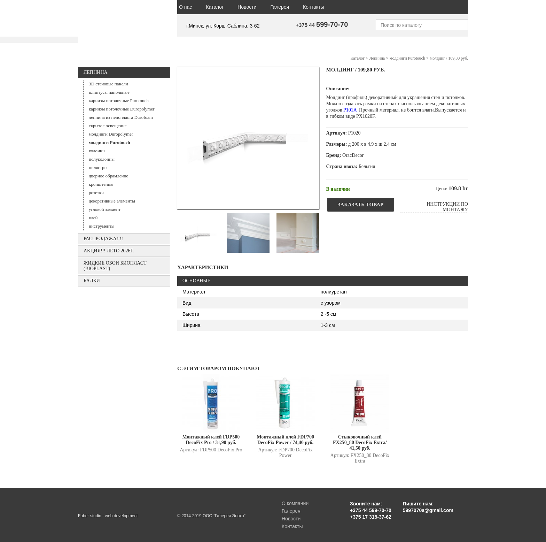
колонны (97, 150)
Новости (246, 7)
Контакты (313, 7)
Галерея (279, 7)
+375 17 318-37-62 (370, 517)
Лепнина (96, 72)
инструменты (102, 226)
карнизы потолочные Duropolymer (122, 109)
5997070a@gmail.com (428, 510)
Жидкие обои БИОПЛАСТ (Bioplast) (115, 265)
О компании (295, 503)
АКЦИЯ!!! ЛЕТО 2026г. (109, 250)
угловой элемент (104, 209)
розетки (96, 192)
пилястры (98, 167)
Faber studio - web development (108, 515)
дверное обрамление (108, 175)
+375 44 (322, 25)
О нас (185, 7)
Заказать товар (361, 204)
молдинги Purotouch (109, 142)
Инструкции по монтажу (447, 206)
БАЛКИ (92, 280)
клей (93, 217)
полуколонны (102, 159)
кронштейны (101, 184)
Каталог (215, 7)
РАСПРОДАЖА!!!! (103, 238)
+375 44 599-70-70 (370, 510)
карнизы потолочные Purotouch (119, 100)
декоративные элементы (112, 201)
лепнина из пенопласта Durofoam (121, 117)
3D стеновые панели (108, 83)
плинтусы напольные (109, 92)
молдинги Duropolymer (111, 134)
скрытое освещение (107, 125)
